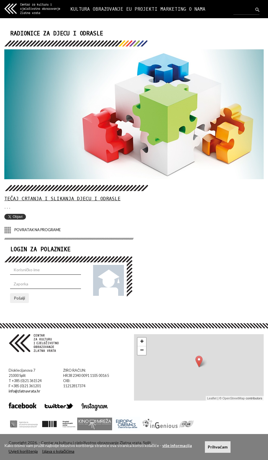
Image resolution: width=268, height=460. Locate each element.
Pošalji (19, 298)
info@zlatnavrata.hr (24, 391)
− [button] (142, 350)
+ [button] (142, 342)
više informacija (177, 445)
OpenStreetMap (233, 398)
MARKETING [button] (173, 9)
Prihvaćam (218, 446)
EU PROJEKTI (142, 9)
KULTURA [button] (80, 9)
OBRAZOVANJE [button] (108, 9)
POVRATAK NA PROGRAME (32, 230)
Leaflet (212, 398)
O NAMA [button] (197, 9)
